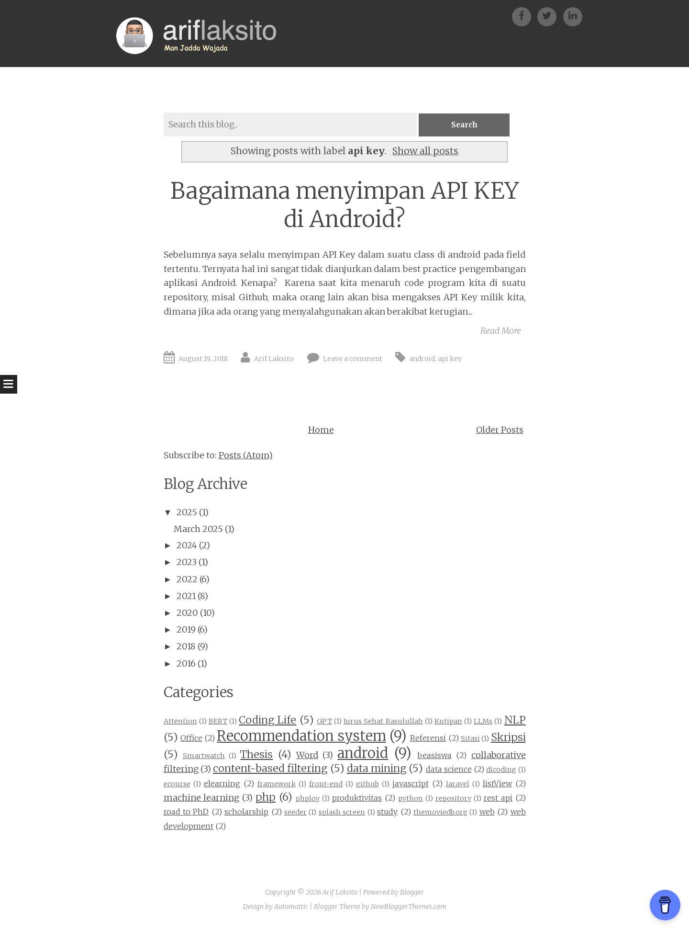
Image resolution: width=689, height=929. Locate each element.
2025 (187, 513)
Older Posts (499, 430)
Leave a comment (352, 359)
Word (307, 755)
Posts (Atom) (246, 456)
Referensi (428, 739)
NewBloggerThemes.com (408, 907)
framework (276, 785)
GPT (324, 722)
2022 (187, 579)
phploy (308, 798)
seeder (295, 813)
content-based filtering (270, 769)
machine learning (202, 798)
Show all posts (425, 152)
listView (497, 784)
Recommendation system (301, 737)
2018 (186, 647)
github (367, 785)
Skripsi (508, 738)
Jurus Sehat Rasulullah (383, 722)
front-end (326, 785)
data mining (376, 769)
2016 (186, 663)
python (410, 798)
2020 (187, 613)
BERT (218, 722)
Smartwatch (204, 756)
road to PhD (186, 812)
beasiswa (434, 755)
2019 (186, 630)
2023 (187, 562)
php (266, 797)
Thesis (256, 754)
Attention (180, 722)
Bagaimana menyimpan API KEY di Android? (344, 205)
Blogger (412, 893)
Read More (500, 331)
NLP (515, 720)
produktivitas (357, 798)
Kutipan (448, 722)
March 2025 (198, 529)
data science (449, 770)
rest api (498, 798)
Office (191, 739)
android (422, 359)
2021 (186, 596)
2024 (187, 546)
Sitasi (470, 739)
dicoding (501, 770)
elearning (222, 784)
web (487, 812)
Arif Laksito (274, 359)
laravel (457, 785)
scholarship (246, 812)
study (387, 812)
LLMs (483, 722)
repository (453, 798)
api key (450, 359)
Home (321, 430)
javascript (410, 784)
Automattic (291, 907)
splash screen (342, 813)
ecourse (177, 785)
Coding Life (267, 720)
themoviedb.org (440, 813)
